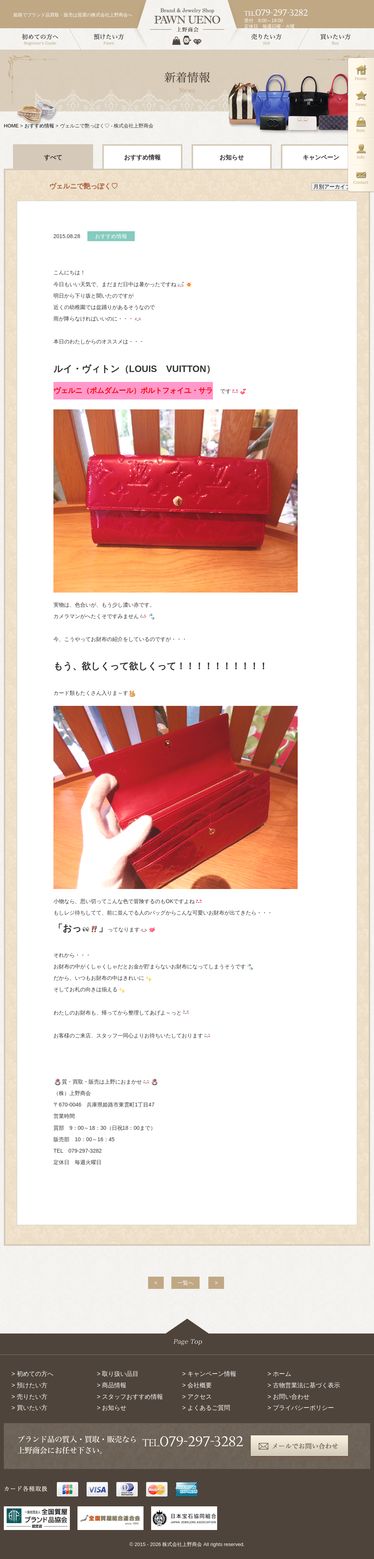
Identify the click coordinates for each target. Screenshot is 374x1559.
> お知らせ (112, 1407)
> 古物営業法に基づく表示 (304, 1385)
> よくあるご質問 (206, 1407)
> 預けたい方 (29, 1385)
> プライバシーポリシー (301, 1407)
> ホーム (279, 1374)
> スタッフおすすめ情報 (130, 1396)
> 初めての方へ (32, 1374)
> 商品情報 (112, 1385)
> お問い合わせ (289, 1396)
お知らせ (231, 157)
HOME (11, 126)
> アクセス (197, 1396)
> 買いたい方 (29, 1407)
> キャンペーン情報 (209, 1374)
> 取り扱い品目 (118, 1374)
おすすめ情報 (39, 126)
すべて (53, 157)
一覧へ (185, 1283)
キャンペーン (321, 157)
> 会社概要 (197, 1385)
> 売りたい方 (29, 1396)
